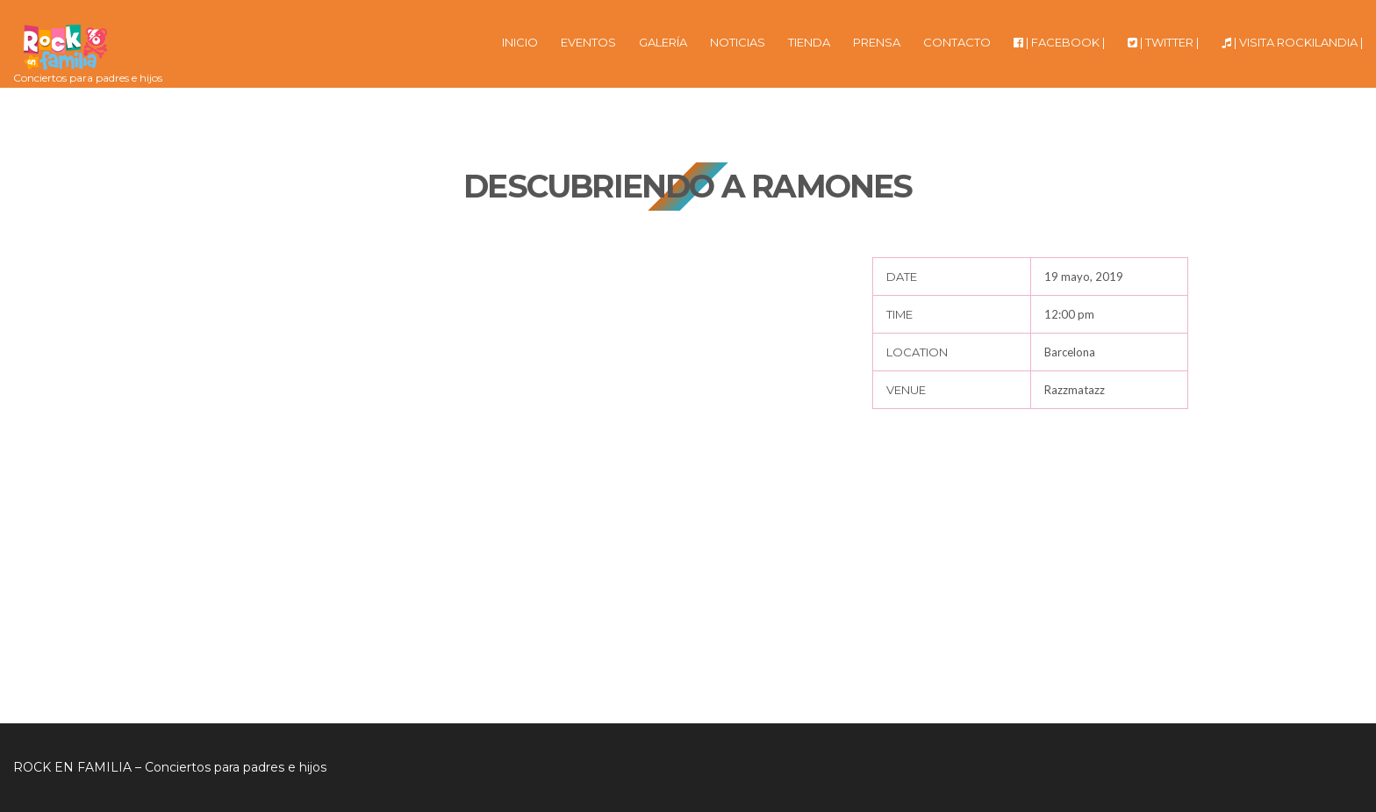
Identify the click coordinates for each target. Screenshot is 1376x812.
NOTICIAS (737, 42)
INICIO (520, 42)
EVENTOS (588, 42)
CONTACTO (957, 42)
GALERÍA (663, 42)
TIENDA (809, 42)
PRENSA (876, 42)
